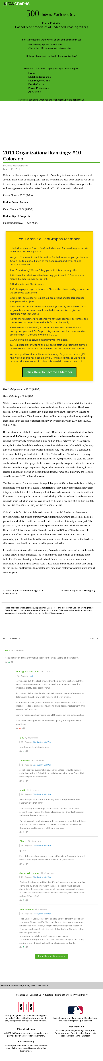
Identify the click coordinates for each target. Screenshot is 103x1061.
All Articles (34, 91)
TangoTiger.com (75, 1026)
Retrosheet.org (26, 1041)
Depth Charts (36, 84)
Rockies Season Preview (15, 202)
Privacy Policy (80, 994)
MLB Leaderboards (39, 76)
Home (31, 73)
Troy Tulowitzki (44, 436)
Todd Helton (46, 487)
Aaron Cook (55, 534)
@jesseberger (56, 613)
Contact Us (35, 994)
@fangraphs (22, 994)
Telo (31, 676)
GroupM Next (12, 610)
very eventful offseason (15, 436)
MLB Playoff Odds (39, 80)
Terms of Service (63, 994)
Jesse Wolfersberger (17, 165)
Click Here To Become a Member (49, 372)
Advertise (48, 994)
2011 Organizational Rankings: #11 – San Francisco (24, 592)
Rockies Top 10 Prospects (16, 216)
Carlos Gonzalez (66, 436)
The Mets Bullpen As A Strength (76, 590)
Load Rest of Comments (51, 956)
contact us (70, 56)
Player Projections (38, 87)
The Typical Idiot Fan (42, 742)
